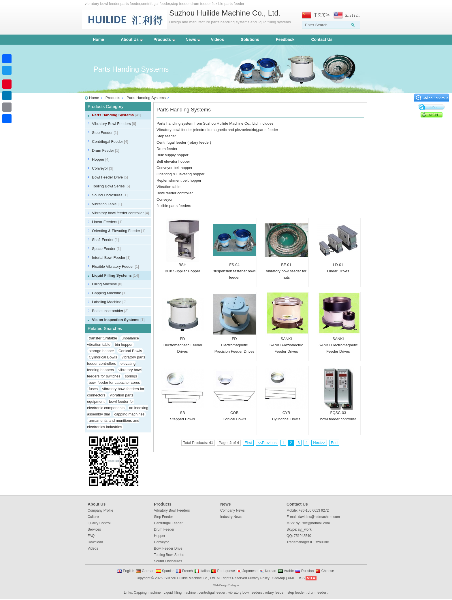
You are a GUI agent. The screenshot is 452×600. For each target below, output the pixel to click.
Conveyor (102, 168)
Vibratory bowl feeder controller (120, 213)
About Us (132, 39)
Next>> (319, 442)
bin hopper (124, 344)
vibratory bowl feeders (245, 592)
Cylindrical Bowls (103, 357)
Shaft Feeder (105, 240)
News (193, 39)
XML (291, 578)
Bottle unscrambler (110, 311)
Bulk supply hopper (173, 155)
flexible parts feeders (174, 206)
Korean (270, 571)
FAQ (91, 536)
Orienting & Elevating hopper (180, 174)
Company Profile (100, 510)
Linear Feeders (107, 222)
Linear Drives (338, 271)
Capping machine (147, 592)
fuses (93, 389)
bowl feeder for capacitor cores (114, 382)
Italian (205, 571)
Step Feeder (105, 132)
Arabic (289, 571)
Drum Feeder (105, 150)
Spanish (168, 571)
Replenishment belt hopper (179, 180)
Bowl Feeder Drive (110, 177)
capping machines (129, 414)
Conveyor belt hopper (174, 168)
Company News (232, 510)
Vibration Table (107, 204)
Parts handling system (175, 123)
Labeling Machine (109, 302)
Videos (217, 39)
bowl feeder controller (338, 419)
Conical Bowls (130, 351)
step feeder (296, 592)
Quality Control (99, 523)
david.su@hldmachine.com (319, 517)
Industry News (231, 517)
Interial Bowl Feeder (111, 257)
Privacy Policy (259, 578)
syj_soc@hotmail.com (313, 523)
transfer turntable (103, 338)
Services (94, 529)
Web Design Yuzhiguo (226, 585)
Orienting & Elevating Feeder (118, 231)
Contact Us (321, 39)
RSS (301, 578)
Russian (307, 571)
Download (95, 542)
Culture (93, 517)
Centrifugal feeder (171, 142)
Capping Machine (109, 293)
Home (98, 39)
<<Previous (266, 442)
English (128, 571)
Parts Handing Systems (146, 98)
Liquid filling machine (180, 592)
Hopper (101, 159)
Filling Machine (107, 284)
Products (164, 39)
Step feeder (166, 136)
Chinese (327, 571)
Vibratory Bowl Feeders (114, 123)
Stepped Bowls (182, 419)
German (148, 571)
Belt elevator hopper (173, 161)
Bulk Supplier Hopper (182, 271)
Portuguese (226, 571)
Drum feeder (167, 149)
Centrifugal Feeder (110, 141)
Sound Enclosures (110, 195)
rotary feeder (199, 142)
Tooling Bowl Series (111, 186)
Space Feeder (106, 248)
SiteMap (278, 578)
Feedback (285, 39)
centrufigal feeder (212, 592)
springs (131, 376)
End (334, 442)
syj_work (305, 529)
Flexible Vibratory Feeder (115, 266)
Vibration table (168, 187)
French (187, 571)
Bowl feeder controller (175, 193)
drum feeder (317, 592)
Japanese (249, 571)
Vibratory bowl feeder (174, 130)
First (248, 442)
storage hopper (101, 351)
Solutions (250, 39)
